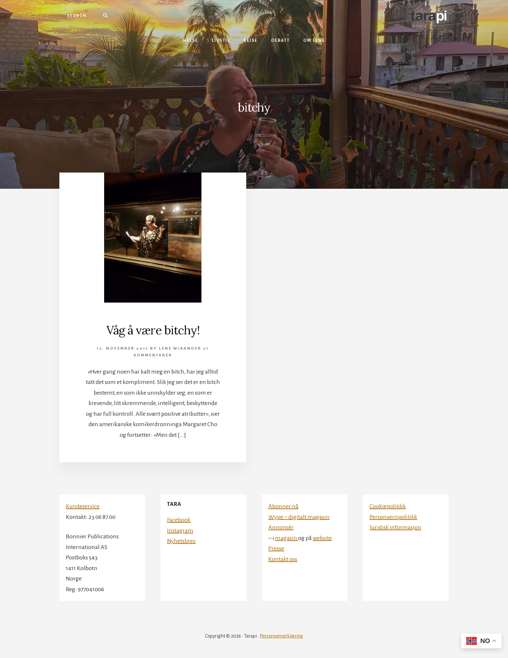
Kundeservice (83, 506)
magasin (286, 538)
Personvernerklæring (281, 636)
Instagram (180, 530)
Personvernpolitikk (393, 517)
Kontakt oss (282, 559)
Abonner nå (283, 506)
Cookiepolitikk (387, 506)
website (322, 538)
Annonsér (281, 527)
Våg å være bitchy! (153, 330)
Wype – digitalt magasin (299, 517)
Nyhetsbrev (181, 541)
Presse (276, 548)
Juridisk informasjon (395, 527)
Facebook (178, 520)
